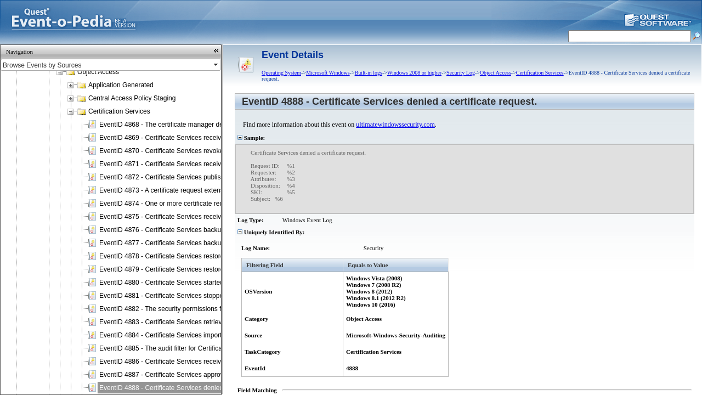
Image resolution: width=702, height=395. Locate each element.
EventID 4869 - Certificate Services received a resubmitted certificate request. (212, 138)
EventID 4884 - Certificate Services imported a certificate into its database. (207, 335)
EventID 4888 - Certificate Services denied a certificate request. (192, 388)
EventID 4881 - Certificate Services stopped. (164, 296)
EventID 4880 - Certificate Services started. (162, 282)
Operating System (281, 73)
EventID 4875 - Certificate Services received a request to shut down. (199, 217)
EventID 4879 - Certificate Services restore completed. (178, 269)
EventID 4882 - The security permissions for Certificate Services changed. (207, 309)
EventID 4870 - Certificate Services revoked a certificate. (181, 151)
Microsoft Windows (328, 73)
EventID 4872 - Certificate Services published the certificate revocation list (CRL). (217, 177)
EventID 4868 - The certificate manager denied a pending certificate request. (210, 124)
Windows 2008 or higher (414, 73)
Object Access (98, 72)
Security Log (460, 73)
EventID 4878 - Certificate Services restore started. (173, 256)
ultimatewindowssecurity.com (395, 124)
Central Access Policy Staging (132, 98)
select (216, 65)
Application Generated (121, 85)
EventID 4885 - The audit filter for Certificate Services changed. (191, 348)
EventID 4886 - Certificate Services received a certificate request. (194, 361)
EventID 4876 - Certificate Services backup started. (173, 230)
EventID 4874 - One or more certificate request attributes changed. (196, 203)
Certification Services (119, 111)
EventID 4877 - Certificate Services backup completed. (179, 243)
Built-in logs (368, 73)
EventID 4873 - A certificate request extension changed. (180, 190)
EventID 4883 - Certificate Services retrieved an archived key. (189, 322)
